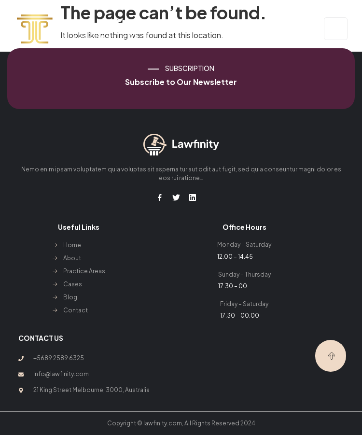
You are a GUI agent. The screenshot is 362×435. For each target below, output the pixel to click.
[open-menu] (336, 28)
